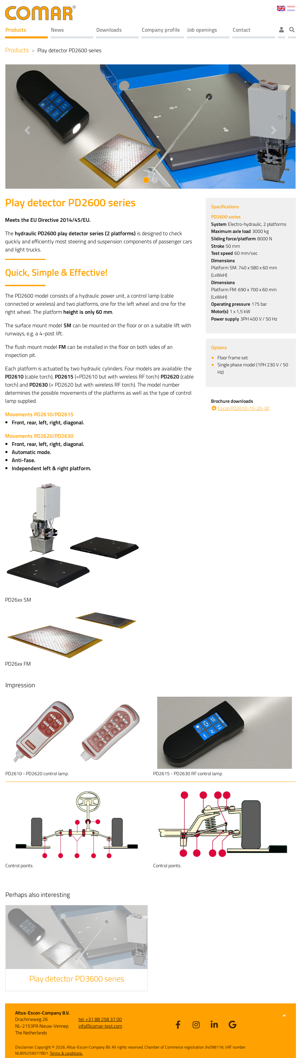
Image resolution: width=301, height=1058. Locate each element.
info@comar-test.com (100, 1025)
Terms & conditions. (66, 1053)
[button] (27, 126)
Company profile (161, 30)
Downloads (109, 30)
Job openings (202, 30)
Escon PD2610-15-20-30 (243, 408)
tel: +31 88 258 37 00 (100, 1019)
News (57, 30)
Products (15, 30)
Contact (241, 30)
